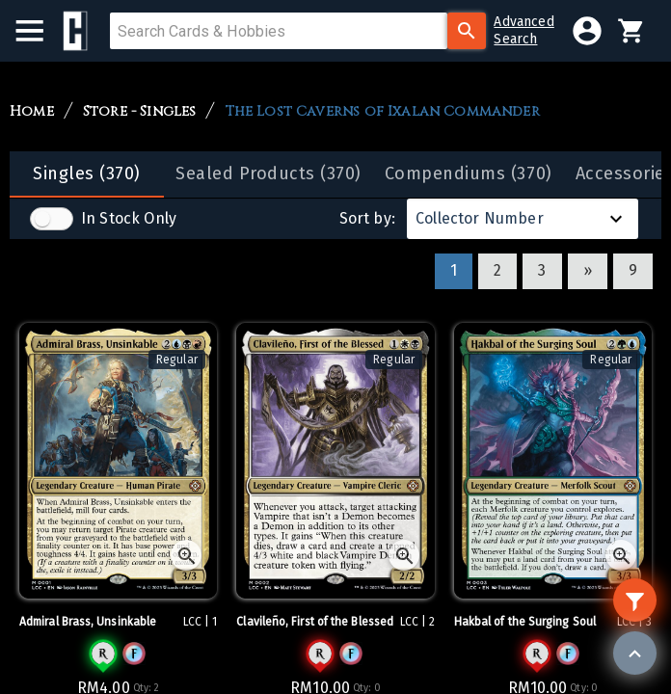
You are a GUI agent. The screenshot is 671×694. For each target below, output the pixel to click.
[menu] (39, 31)
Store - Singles (140, 111)
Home (32, 111)
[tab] (87, 174)
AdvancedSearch (523, 30)
